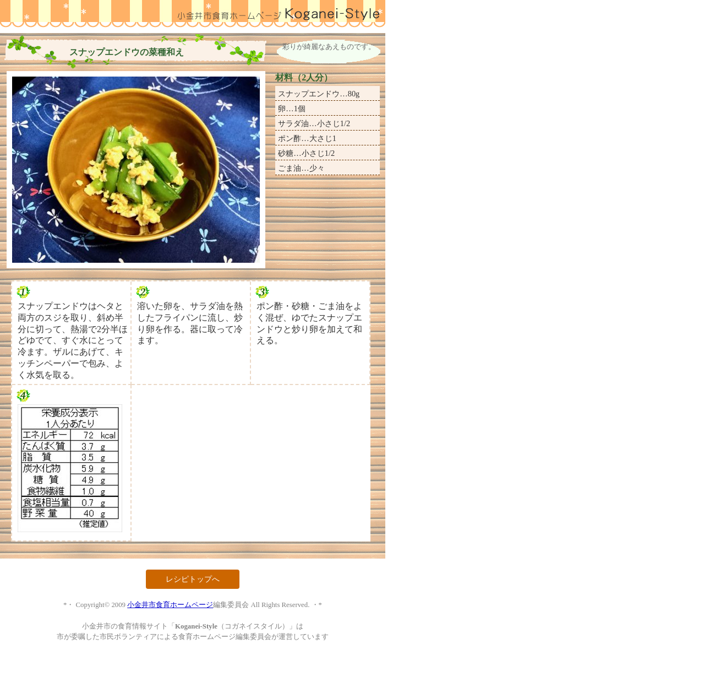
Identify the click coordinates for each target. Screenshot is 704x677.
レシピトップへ (193, 579)
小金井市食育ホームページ (170, 605)
